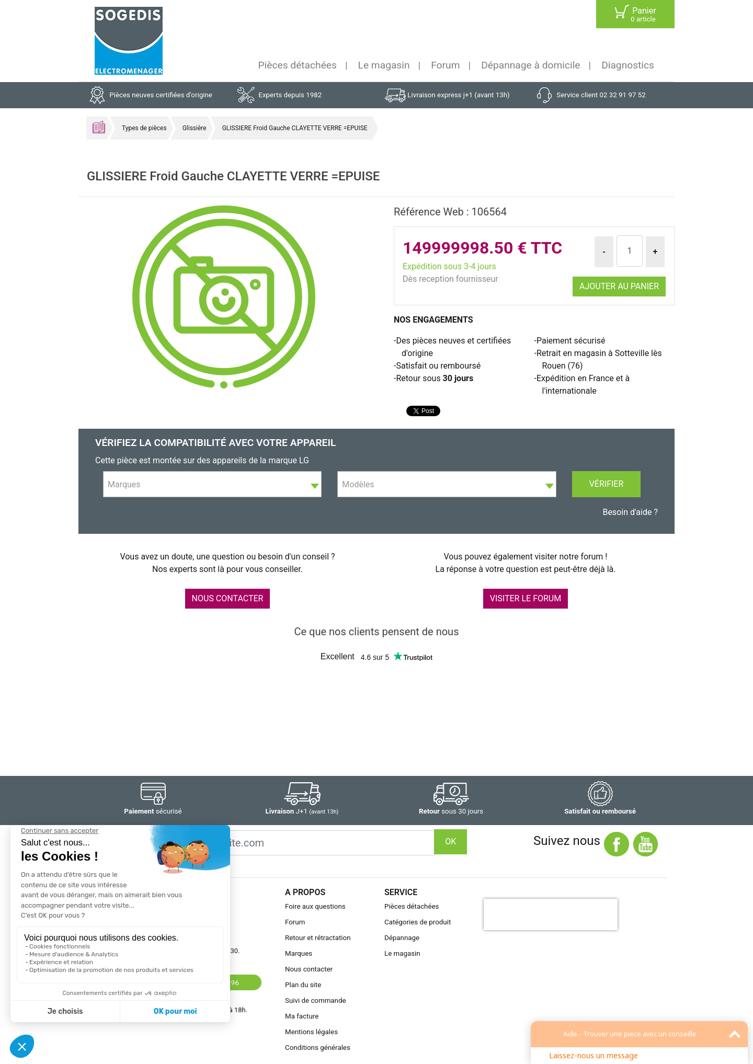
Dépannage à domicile (530, 65)
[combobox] (212, 484)
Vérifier (606, 484)
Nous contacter (309, 969)
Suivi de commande (315, 1000)
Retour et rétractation (318, 938)
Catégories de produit (417, 922)
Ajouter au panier (619, 286)
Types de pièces (144, 128)
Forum (445, 65)
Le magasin (384, 65)
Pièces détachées (297, 65)
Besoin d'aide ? (630, 512)
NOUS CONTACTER (228, 598)
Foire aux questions (315, 906)
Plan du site (303, 985)
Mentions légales (311, 1032)
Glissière (194, 128)
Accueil (99, 127)
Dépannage (401, 938)
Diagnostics (627, 65)
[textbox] (212, 485)
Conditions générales (317, 1047)
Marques (298, 953)
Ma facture (301, 1016)
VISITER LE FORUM (525, 598)
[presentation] (551, 914)
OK (450, 841)
